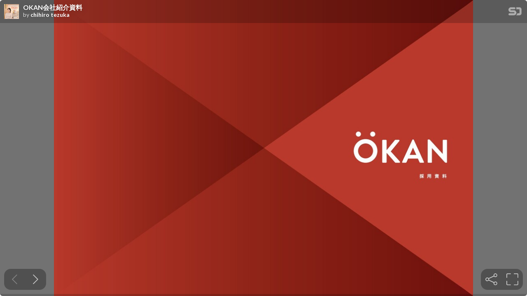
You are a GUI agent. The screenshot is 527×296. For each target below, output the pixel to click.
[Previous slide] (14, 279)
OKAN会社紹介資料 (52, 7)
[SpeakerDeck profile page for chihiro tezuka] (11, 12)
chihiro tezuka (50, 15)
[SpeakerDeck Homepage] (515, 13)
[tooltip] (491, 279)
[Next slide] (35, 279)
